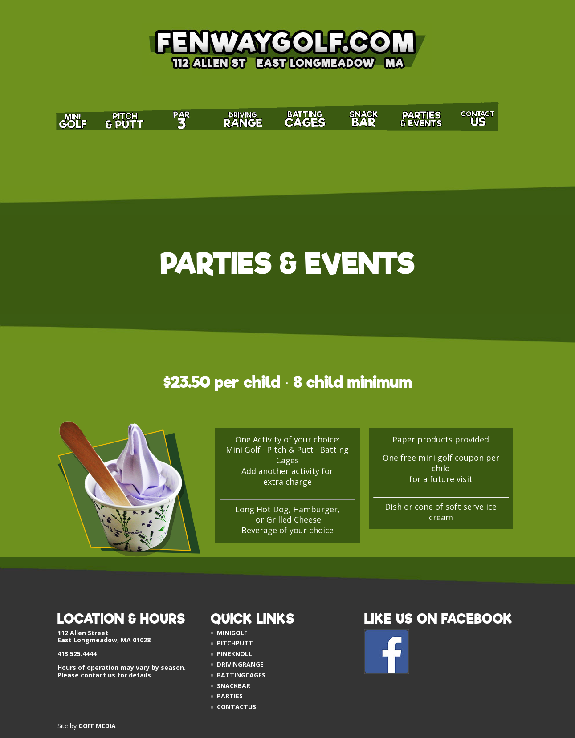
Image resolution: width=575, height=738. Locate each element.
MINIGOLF (232, 633)
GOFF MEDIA (97, 726)
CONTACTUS (236, 706)
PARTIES (230, 696)
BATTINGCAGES (241, 675)
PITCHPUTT (235, 643)
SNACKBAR (233, 685)
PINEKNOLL (234, 653)
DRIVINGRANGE (240, 664)
